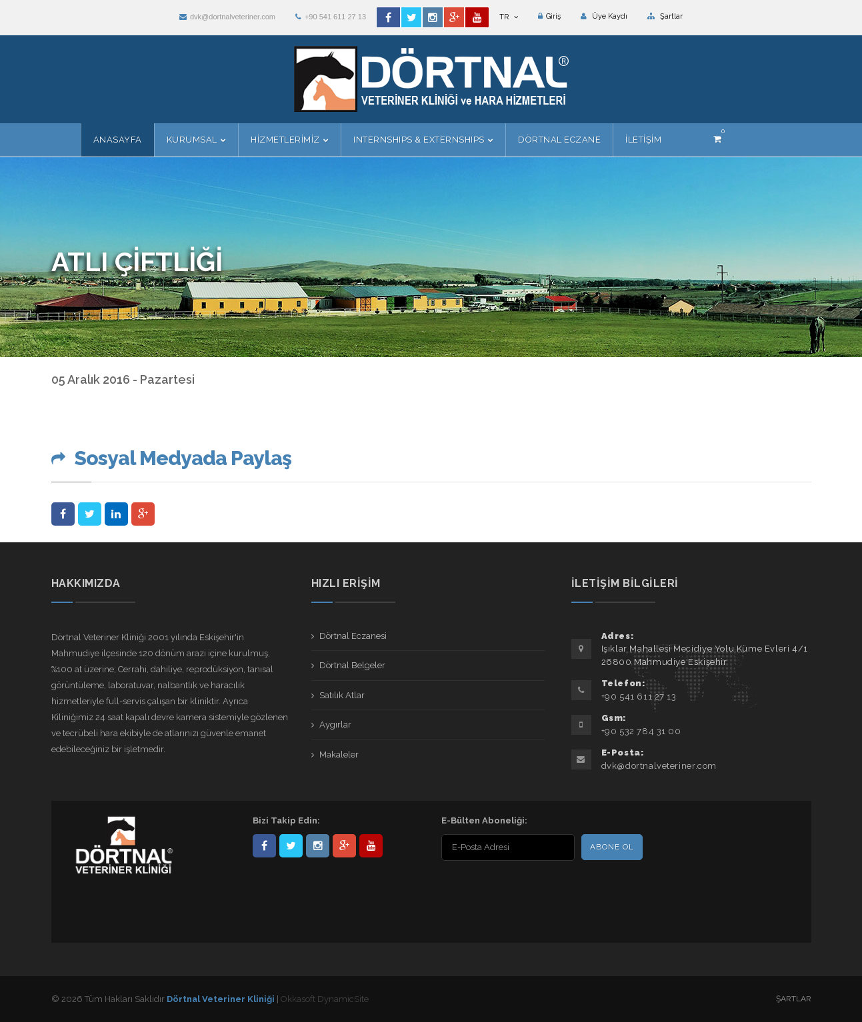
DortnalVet (291, 845)
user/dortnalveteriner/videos (371, 845)
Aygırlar (335, 725)
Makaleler (339, 755)
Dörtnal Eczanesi (353, 636)
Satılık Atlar (342, 695)
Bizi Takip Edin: (286, 820)
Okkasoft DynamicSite (325, 999)
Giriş (549, 16)
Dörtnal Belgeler (352, 665)
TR (508, 17)
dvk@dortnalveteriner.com (227, 17)
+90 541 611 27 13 (330, 17)
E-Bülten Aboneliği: (484, 820)
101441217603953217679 (344, 845)
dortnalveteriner (317, 845)
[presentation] (527, 890)
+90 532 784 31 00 (641, 731)
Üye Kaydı (604, 16)
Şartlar (665, 16)
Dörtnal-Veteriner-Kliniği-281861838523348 (264, 845)
